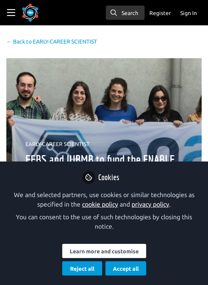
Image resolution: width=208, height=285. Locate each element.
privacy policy (150, 204)
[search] (125, 13)
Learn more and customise (104, 251)
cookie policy (100, 204)
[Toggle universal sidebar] (11, 13)
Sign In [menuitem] (188, 13)
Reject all (82, 269)
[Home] (41, 13)
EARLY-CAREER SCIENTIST (51, 41)
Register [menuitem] (160, 13)
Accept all (126, 269)
